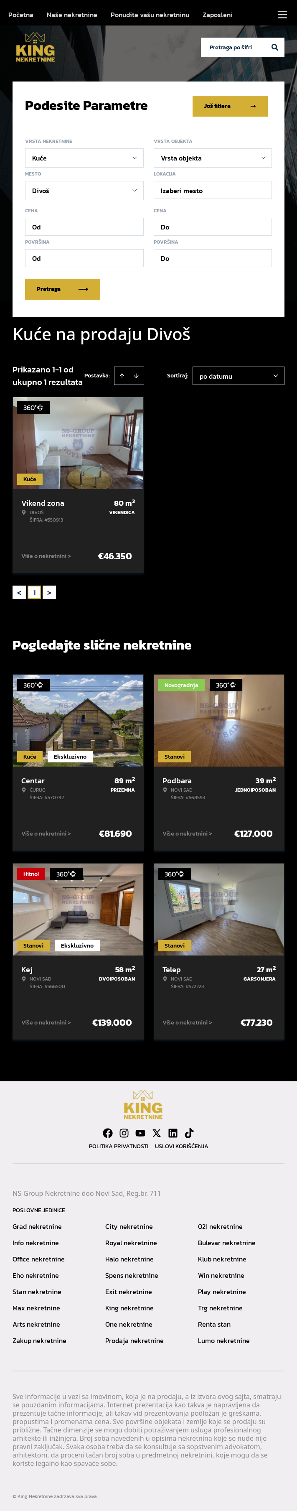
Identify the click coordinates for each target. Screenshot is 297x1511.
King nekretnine (129, 1306)
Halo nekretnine (129, 1257)
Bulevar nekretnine (227, 1241)
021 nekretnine (220, 1225)
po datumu (216, 374)
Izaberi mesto (182, 189)
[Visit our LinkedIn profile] (173, 1131)
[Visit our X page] (157, 1131)
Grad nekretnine (37, 1225)
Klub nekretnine (222, 1257)
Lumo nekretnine (224, 1339)
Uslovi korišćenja (181, 1144)
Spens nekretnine (131, 1274)
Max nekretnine (36, 1306)
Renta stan (214, 1322)
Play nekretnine (222, 1290)
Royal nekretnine (131, 1241)
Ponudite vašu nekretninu (150, 15)
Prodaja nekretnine (134, 1339)
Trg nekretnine (220, 1306)
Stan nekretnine (37, 1290)
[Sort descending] (136, 374)
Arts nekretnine (36, 1322)
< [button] (19, 590)
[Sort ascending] (122, 374)
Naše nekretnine (72, 15)
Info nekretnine (36, 1241)
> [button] (49, 590)
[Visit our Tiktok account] (189, 1131)
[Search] (274, 47)
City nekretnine (129, 1225)
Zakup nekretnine (39, 1339)
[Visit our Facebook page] (108, 1131)
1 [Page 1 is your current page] (34, 591)
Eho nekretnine (36, 1274)
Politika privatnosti (118, 1144)
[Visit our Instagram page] (124, 1131)
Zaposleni (218, 15)
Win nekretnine (221, 1274)
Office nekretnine (39, 1257)
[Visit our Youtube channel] (140, 1131)
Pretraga (63, 287)
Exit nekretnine (128, 1290)
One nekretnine (128, 1322)
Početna (20, 15)
